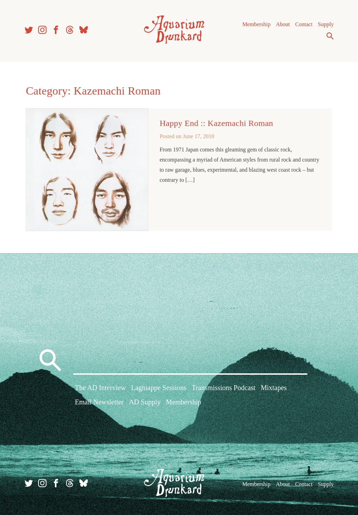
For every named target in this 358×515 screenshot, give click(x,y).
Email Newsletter (99, 402)
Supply (326, 24)
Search (330, 35)
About (283, 24)
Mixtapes (274, 387)
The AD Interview (100, 387)
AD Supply (145, 402)
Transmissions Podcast (223, 387)
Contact (304, 24)
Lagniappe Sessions (158, 387)
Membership (256, 24)
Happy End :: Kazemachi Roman (216, 123)
